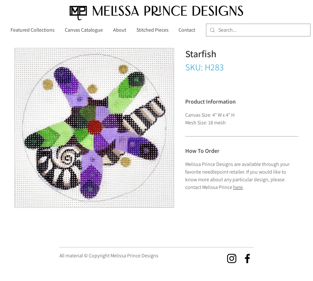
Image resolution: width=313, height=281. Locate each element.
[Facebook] (247, 258)
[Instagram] (231, 258)
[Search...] (257, 30)
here (238, 187)
